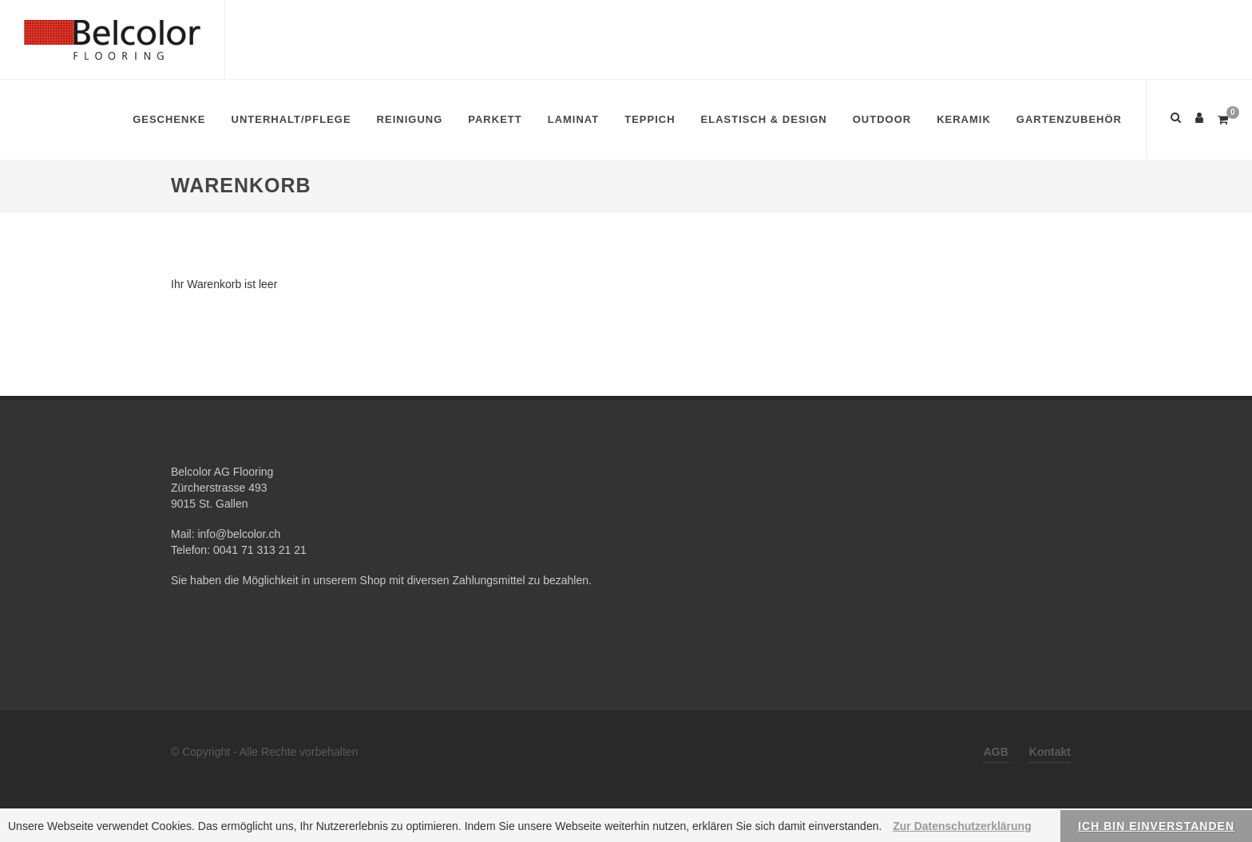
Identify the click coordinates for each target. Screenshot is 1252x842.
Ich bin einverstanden (1156, 826)
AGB (996, 751)
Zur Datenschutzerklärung (962, 826)
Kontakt (1050, 751)
